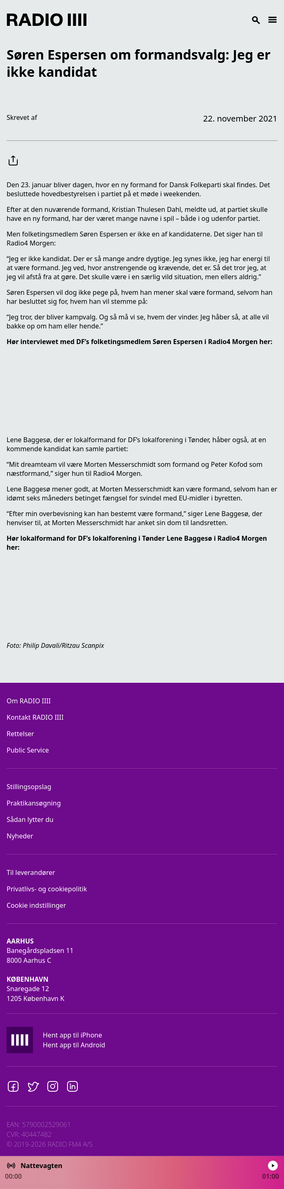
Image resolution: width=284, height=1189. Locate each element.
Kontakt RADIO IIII (35, 717)
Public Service (28, 750)
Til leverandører (31, 872)
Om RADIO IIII (29, 700)
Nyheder (20, 835)
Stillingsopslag (29, 786)
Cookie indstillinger (36, 905)
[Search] (177, 19)
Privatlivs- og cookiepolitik (47, 888)
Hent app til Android (74, 1044)
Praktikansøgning (34, 803)
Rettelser (20, 733)
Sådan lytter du (30, 819)
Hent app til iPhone (72, 1035)
